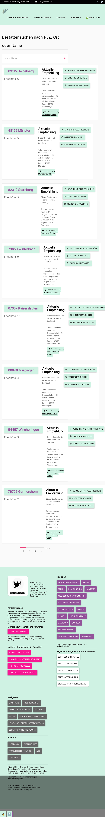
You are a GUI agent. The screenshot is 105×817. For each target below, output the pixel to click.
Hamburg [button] (90, 589)
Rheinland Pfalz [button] (77, 616)
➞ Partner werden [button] (18, 631)
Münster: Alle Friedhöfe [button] (75, 130)
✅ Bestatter (93, 18)
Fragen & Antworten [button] (77, 85)
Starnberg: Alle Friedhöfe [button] (79, 189)
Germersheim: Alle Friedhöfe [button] (85, 491)
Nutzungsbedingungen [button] (20, 751)
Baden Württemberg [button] (68, 582)
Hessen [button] (61, 616)
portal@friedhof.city (43, 2)
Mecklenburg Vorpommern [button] (71, 596)
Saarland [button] (63, 623)
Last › (47, 548)
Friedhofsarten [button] (31, 703)
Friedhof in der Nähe (18, 18)
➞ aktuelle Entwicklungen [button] (22, 673)
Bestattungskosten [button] (68, 670)
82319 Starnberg (20, 190)
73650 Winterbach (21, 249)
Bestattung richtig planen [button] (22, 730)
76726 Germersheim (23, 491)
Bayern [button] (86, 582)
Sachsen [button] (76, 623)
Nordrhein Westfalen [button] (69, 602)
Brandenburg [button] (75, 589)
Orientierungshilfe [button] (76, 78)
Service (60, 18)
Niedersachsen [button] (65, 609)
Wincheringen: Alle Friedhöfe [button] (86, 429)
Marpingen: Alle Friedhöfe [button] (80, 369)
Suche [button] (12, 716)
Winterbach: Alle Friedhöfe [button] (82, 248)
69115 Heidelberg (21, 71)
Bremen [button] (80, 609)
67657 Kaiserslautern (23, 308)
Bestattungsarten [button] (67, 663)
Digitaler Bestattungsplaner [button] (72, 684)
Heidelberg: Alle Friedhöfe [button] (80, 70)
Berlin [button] (61, 589)
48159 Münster (19, 130)
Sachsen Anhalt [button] (66, 629)
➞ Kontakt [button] (14, 758)
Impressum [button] (14, 744)
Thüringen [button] (87, 636)
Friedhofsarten (42, 18)
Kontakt (76, 18)
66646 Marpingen (21, 370)
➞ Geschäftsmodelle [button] (19, 666)
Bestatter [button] (39, 710)
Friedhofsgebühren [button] (68, 677)
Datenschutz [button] (30, 744)
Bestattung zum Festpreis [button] (32, 716)
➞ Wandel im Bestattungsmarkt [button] (24, 659)
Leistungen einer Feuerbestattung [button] (26, 723)
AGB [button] (38, 751)
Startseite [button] (14, 703)
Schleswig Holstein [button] (68, 636)
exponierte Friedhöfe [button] (19, 710)
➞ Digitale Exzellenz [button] (19, 652)
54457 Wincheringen (23, 429)
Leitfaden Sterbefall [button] (68, 657)
